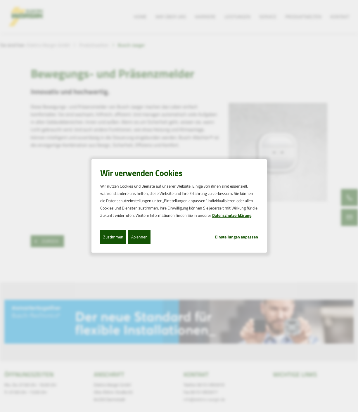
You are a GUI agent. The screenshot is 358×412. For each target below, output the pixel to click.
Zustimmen (113, 236)
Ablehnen (139, 236)
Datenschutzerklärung (231, 215)
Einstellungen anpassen (236, 236)
